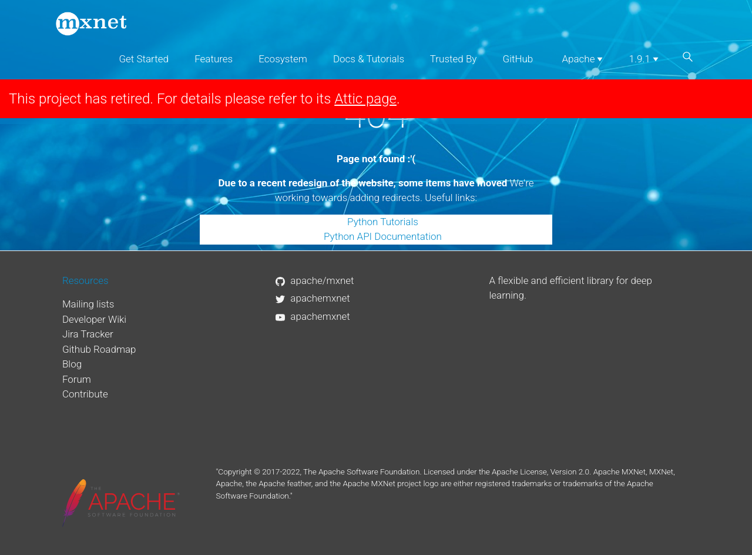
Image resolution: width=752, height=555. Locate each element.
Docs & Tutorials (368, 59)
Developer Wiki (94, 319)
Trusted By (453, 59)
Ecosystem (282, 59)
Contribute (85, 394)
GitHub (518, 59)
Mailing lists (88, 304)
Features (213, 59)
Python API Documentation (383, 236)
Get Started (144, 59)
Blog (72, 364)
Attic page (365, 99)
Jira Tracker (87, 334)
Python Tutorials (382, 222)
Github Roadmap (99, 349)
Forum (76, 379)
